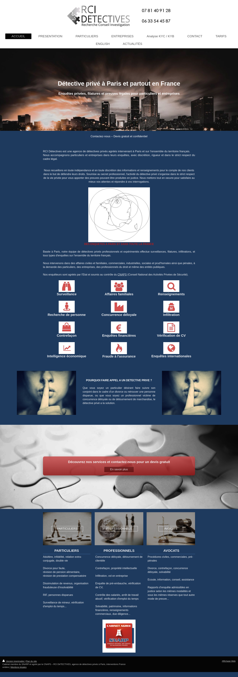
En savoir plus (119, 469)
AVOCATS (170, 528)
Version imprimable (13, 661)
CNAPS (122, 274)
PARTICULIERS (67, 528)
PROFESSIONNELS (119, 528)
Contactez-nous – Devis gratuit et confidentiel (119, 136)
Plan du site (31, 661)
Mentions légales (19, 667)
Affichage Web (229, 661)
